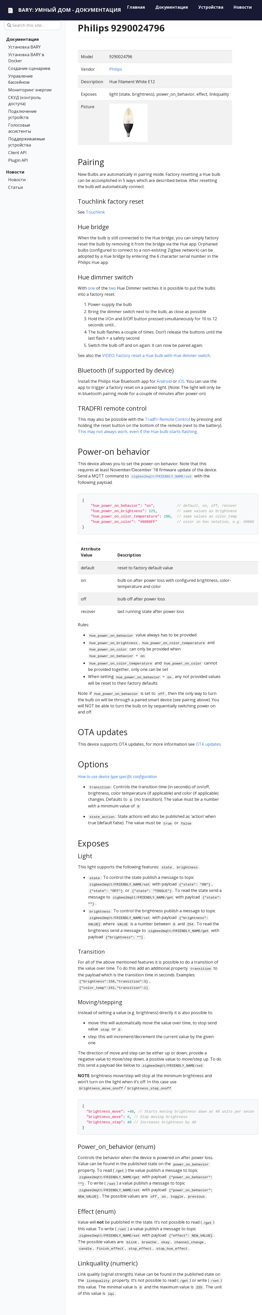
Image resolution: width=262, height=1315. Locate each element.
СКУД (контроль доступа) (24, 100)
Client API (17, 152)
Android (164, 381)
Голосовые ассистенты (19, 128)
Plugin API (18, 160)
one (91, 288)
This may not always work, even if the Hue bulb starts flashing (137, 431)
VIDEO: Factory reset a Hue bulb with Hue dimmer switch (156, 355)
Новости (15, 172)
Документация (22, 39)
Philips (115, 69)
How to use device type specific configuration (117, 776)
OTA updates (208, 744)
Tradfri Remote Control (167, 419)
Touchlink (95, 212)
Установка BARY (24, 47)
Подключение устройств (22, 114)
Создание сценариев (29, 68)
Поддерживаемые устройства (26, 142)
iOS (181, 381)
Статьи (15, 187)
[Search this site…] (32, 25)
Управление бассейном (20, 79)
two (112, 288)
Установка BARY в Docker (26, 58)
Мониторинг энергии (29, 90)
